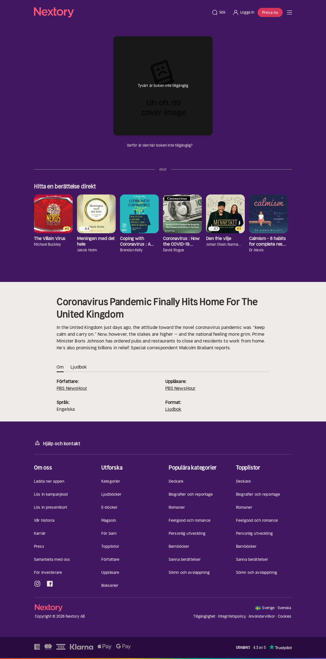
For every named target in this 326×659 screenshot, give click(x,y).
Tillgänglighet (204, 616)
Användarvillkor (261, 616)
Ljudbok (173, 409)
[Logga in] (243, 12)
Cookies (284, 616)
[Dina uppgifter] (195, 145)
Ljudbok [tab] (78, 367)
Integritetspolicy (232, 616)
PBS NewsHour (72, 388)
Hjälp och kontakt (57, 443)
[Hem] (121, 12)
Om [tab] (60, 367)
